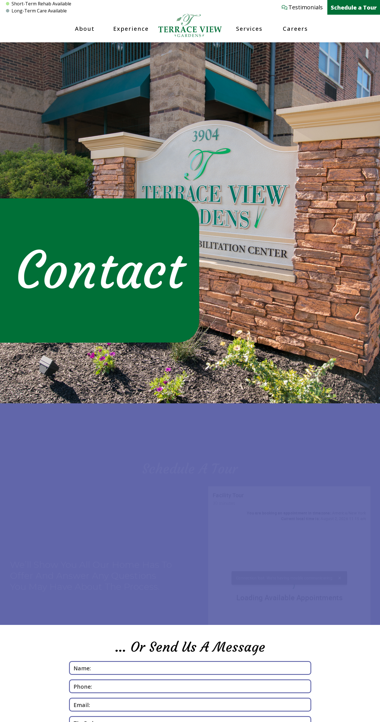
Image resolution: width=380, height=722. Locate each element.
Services (249, 28)
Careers (295, 28)
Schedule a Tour (354, 7)
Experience (131, 28)
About (85, 28)
